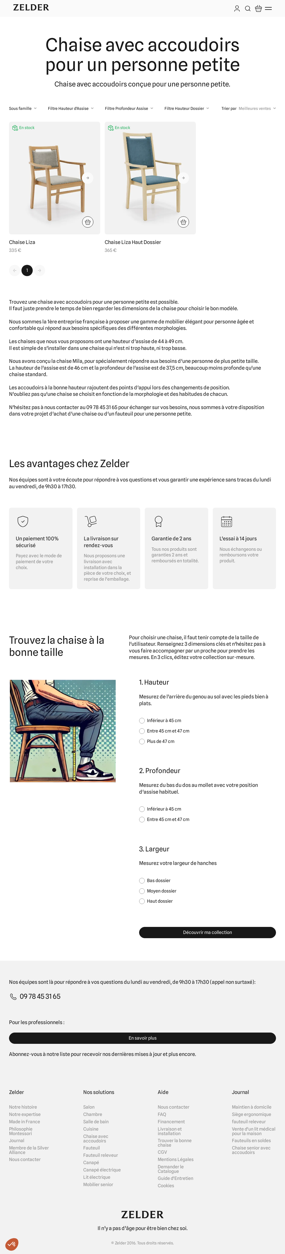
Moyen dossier (161, 891)
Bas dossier (158, 880)
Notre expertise (25, 1114)
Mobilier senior (98, 1184)
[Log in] (237, 9)
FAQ (162, 1114)
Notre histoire (23, 1107)
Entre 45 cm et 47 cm (168, 731)
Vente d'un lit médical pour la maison (253, 1131)
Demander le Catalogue (171, 1169)
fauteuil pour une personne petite (153, 414)
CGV (162, 1152)
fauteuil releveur (249, 1122)
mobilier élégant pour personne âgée (206, 322)
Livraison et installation (170, 1131)
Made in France (24, 1122)
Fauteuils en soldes (251, 1140)
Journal (16, 1140)
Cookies (166, 1186)
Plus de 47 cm (160, 741)
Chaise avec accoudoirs (95, 1138)
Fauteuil (91, 1148)
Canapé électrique (102, 1170)
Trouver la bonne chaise (175, 1143)
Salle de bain (96, 1122)
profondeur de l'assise (125, 368)
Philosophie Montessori (20, 1131)
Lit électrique (96, 1177)
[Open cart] (258, 8)
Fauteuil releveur (100, 1155)
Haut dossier (160, 901)
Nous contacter (25, 1159)
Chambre (92, 1114)
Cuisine (90, 1129)
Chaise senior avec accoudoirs (251, 1150)
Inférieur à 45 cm (164, 720)
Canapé (91, 1162)
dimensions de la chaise (149, 308)
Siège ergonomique (251, 1114)
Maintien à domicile (251, 1107)
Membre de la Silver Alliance (29, 1150)
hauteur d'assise (131, 341)
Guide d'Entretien (175, 1178)
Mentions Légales (176, 1159)
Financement (171, 1122)
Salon (89, 1107)
